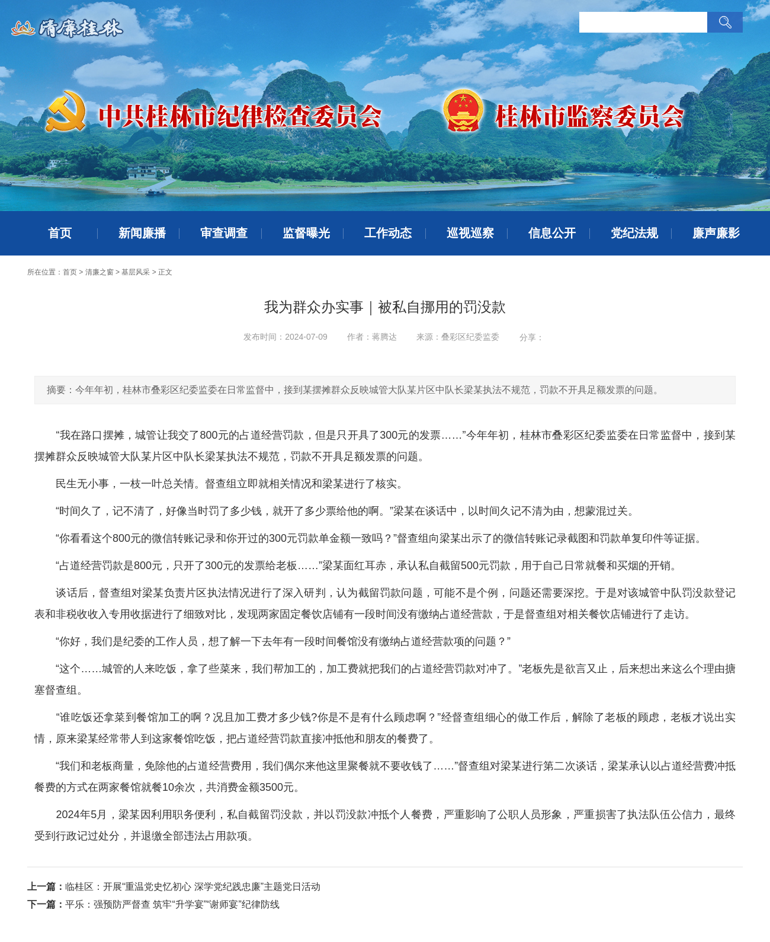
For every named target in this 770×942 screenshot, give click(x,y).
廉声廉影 (716, 233)
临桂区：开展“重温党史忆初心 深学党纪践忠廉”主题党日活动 (192, 887)
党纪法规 (634, 233)
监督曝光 (306, 233)
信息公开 (552, 233)
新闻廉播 (142, 233)
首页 (60, 233)
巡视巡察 (470, 233)
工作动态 (388, 233)
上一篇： (46, 887)
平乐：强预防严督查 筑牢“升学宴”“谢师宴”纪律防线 (172, 904)
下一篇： (46, 904)
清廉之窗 (99, 272)
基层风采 (135, 272)
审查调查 (224, 233)
